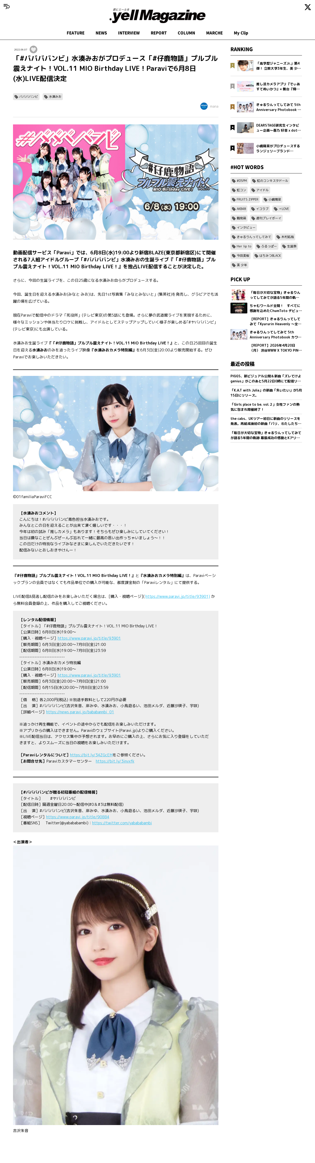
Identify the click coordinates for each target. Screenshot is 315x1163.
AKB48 (241, 209)
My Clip (241, 33)
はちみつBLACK (270, 255)
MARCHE (214, 33)
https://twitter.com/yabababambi (122, 823)
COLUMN (186, 33)
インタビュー (246, 227)
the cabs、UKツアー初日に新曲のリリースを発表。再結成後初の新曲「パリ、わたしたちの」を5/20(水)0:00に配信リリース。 (265, 421)
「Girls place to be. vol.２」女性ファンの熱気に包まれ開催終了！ (265, 407)
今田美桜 (243, 255)
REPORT (159, 33)
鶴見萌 (241, 218)
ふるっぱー (269, 246)
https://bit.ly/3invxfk (115, 761)
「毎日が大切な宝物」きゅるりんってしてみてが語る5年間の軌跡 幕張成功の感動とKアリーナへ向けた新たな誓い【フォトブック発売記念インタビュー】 (265, 435)
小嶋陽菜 (275, 199)
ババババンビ (28, 96)
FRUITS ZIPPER (247, 199)
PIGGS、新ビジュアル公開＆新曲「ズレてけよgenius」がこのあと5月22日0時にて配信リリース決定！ (265, 379)
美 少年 (242, 265)
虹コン (241, 190)
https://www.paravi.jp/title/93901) (177, 596)
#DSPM (242, 180)
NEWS (101, 33)
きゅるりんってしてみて (254, 237)
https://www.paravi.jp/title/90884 (77, 817)
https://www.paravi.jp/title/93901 (89, 638)
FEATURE (76, 33)
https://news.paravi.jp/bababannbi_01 (80, 712)
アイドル (262, 190)
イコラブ (262, 209)
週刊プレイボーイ (268, 218)
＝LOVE (284, 209)
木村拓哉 (287, 237)
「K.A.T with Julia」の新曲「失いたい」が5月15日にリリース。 (266, 393)
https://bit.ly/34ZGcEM (91, 755)
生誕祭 (291, 246)
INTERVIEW (129, 33)
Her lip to (244, 246)
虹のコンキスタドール (272, 180)
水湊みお (55, 96)
